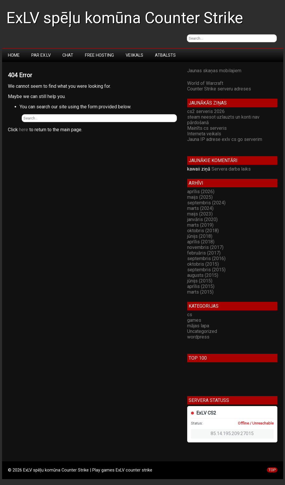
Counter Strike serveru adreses (219, 89)
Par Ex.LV (41, 55)
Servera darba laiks (231, 169)
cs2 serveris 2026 (206, 111)
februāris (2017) (204, 253)
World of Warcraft (205, 83)
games (194, 320)
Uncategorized (202, 331)
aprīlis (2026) (200, 191)
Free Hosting (99, 55)
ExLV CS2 (206, 413)
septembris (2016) (206, 258)
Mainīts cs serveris (207, 128)
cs (189, 314)
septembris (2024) (206, 203)
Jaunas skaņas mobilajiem (214, 70)
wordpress (198, 337)
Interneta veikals (204, 134)
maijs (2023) (200, 214)
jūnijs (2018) (199, 236)
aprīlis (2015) (200, 286)
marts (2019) (200, 225)
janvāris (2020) (202, 219)
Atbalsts (165, 55)
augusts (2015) (202, 275)
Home (14, 55)
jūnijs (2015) (199, 281)
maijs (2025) (200, 197)
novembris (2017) (205, 247)
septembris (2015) (206, 269)
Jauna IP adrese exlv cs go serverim (224, 139)
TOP (272, 470)
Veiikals (134, 55)
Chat (67, 55)
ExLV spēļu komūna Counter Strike (124, 18)
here (23, 129)
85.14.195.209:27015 (232, 433)
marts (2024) (200, 208)
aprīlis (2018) (200, 242)
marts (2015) (200, 292)
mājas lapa (198, 326)
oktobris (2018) (203, 230)
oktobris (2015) (203, 264)
